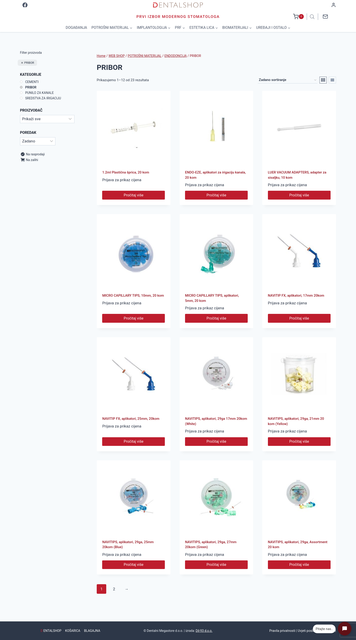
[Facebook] (25, 5)
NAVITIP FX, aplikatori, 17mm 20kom (296, 295)
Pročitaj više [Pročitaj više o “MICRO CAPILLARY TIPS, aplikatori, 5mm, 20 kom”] (216, 318)
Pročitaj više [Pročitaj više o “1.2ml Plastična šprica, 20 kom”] (133, 195)
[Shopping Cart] (298, 17)
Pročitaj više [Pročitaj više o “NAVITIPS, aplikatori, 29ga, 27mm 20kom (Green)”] (216, 564)
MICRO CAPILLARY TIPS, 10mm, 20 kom (133, 295)
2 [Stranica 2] (114, 589)
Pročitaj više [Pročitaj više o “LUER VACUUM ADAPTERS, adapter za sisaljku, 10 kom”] (299, 195)
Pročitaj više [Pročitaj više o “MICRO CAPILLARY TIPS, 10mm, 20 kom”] (133, 318)
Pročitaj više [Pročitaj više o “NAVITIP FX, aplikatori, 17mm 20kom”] (299, 318)
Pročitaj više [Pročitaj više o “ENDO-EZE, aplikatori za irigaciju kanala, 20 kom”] (216, 195)
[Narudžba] (287, 80)
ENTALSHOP (51, 631)
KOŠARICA (72, 631)
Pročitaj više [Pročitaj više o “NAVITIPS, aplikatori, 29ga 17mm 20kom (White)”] (216, 441)
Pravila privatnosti (282, 631)
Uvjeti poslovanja (310, 631)
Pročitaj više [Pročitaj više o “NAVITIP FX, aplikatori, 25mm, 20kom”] (133, 441)
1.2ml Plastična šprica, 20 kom (125, 172)
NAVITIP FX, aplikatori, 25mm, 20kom (130, 419)
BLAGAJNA (92, 631)
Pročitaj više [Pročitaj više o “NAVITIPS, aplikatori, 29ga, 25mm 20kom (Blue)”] (133, 564)
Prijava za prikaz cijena (121, 180)
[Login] (333, 5)
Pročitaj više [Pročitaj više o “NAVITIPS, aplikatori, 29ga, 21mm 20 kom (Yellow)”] (299, 441)
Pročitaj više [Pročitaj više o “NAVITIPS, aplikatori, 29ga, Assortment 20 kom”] (299, 564)
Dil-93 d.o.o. (204, 631)
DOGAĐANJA (76, 27)
